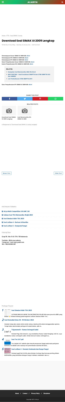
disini (28, 56)
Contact (25, 393)
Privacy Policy (35, 393)
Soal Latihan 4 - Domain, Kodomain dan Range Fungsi (29, 349)
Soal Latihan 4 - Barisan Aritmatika (16, 222)
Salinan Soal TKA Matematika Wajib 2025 (18, 215)
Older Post (58, 173)
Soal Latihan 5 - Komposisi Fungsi (15, 226)
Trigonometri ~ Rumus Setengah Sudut (24, 330)
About (17, 393)
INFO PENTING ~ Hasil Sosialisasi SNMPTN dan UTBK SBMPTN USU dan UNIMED (29, 75)
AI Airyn (32, 2)
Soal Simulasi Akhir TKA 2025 (14, 219)
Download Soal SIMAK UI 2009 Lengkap (9, 118)
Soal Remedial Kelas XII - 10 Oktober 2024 (19, 320)
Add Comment (36, 45)
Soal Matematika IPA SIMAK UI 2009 (24, 118)
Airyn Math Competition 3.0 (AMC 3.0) (17, 211)
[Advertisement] (33, 19)
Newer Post (6, 173)
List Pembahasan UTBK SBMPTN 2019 (20, 79)
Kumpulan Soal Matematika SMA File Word (22, 72)
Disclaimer (47, 393)
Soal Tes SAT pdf (17, 339)
